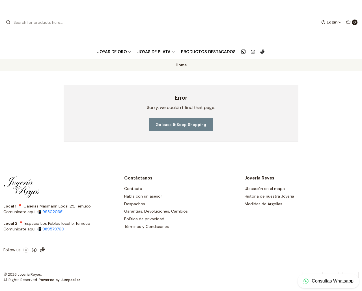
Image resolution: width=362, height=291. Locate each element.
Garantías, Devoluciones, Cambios (156, 211)
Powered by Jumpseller (59, 279)
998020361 (53, 211)
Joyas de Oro (114, 51)
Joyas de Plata (156, 51)
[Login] (331, 22)
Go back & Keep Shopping (181, 124)
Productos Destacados (208, 51)
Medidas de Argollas (263, 203)
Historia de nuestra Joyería (269, 196)
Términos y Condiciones (146, 226)
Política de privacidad (144, 218)
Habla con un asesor (143, 196)
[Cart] (352, 22)
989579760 (53, 229)
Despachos (134, 203)
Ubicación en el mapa (265, 188)
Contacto (133, 188)
